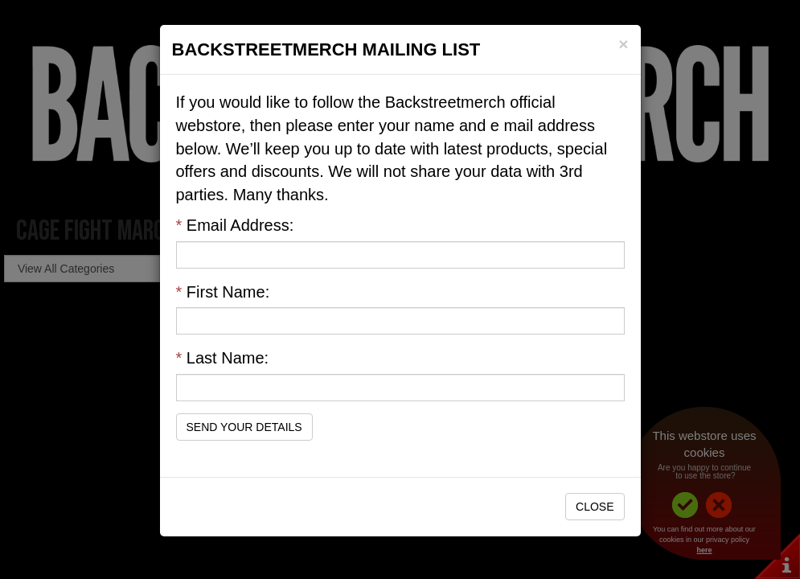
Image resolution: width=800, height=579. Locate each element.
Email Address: (235, 225)
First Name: (223, 292)
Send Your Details (244, 427)
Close (594, 506)
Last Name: (222, 358)
